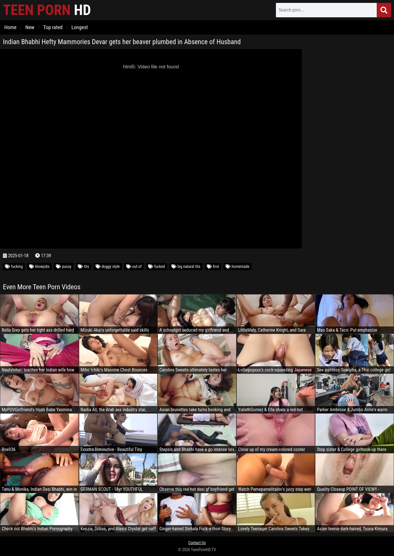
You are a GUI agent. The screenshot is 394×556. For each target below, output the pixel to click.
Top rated (52, 27)
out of (134, 266)
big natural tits (185, 266)
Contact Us (197, 542)
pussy (63, 266)
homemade (237, 266)
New (29, 27)
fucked (156, 266)
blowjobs (39, 266)
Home (10, 27)
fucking (14, 266)
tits (83, 266)
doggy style (108, 266)
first (213, 266)
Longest (79, 27)
